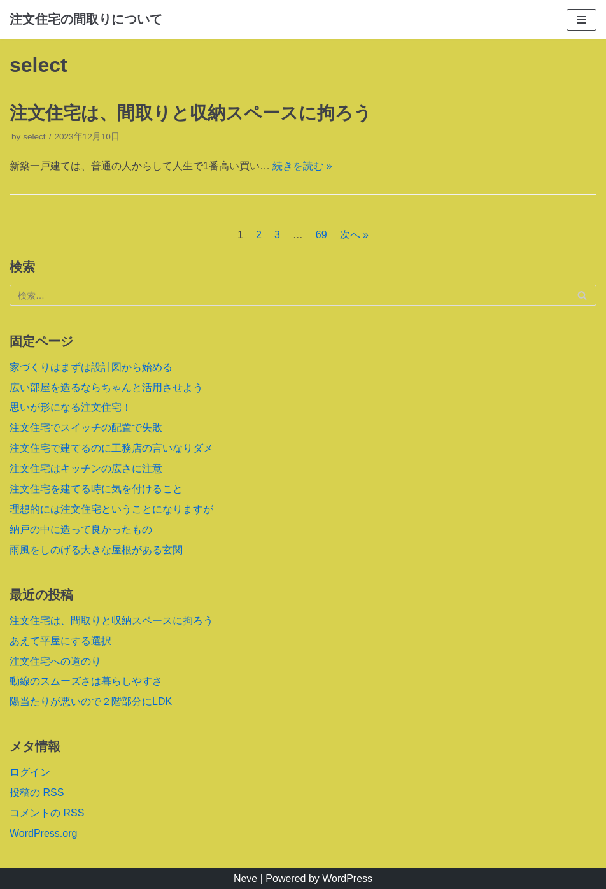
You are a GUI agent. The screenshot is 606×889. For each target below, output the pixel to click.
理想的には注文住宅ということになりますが (111, 509)
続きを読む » (302, 165)
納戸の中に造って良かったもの (81, 529)
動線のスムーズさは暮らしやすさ (86, 681)
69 (321, 234)
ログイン (30, 772)
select (34, 136)
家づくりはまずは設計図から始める (91, 367)
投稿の (37, 792)
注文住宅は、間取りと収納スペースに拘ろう (191, 113)
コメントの (47, 812)
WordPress (347, 878)
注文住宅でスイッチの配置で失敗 (86, 427)
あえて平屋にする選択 (60, 641)
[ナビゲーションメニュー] (581, 20)
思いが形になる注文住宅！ (71, 407)
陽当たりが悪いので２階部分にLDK (91, 701)
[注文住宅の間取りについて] (86, 20)
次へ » (354, 234)
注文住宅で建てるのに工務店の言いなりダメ (111, 448)
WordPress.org (43, 833)
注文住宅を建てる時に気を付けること (96, 488)
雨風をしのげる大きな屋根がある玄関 (96, 549)
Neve (245, 878)
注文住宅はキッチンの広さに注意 (86, 468)
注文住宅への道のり (55, 661)
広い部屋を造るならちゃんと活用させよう (106, 387)
